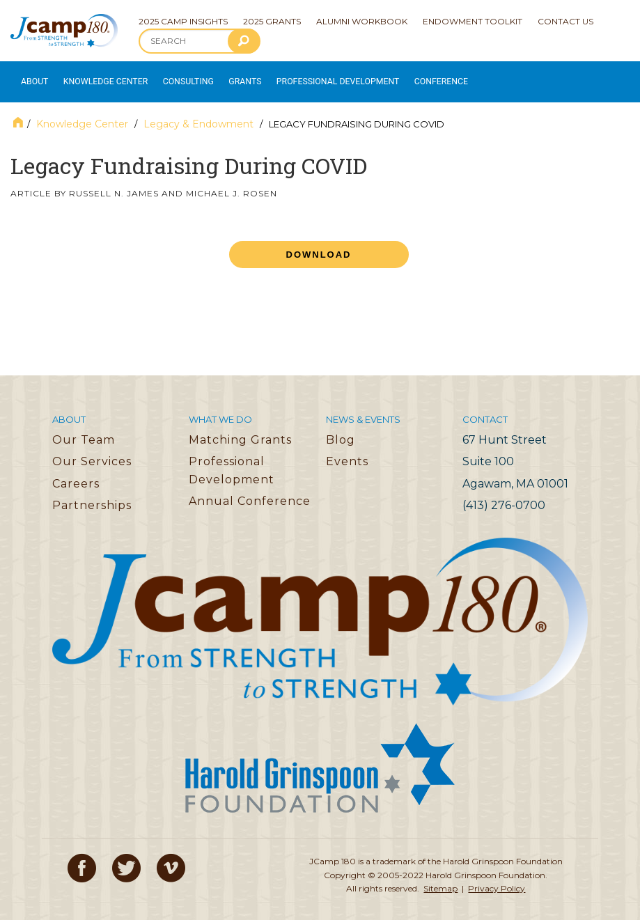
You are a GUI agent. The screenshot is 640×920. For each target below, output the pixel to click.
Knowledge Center (98, 77)
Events (347, 451)
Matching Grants (240, 430)
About (32, 77)
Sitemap (440, 878)
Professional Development (314, 77)
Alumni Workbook (361, 21)
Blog (340, 430)
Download (319, 245)
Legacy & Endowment (198, 114)
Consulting (175, 77)
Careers (76, 474)
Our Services (92, 451)
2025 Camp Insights (183, 21)
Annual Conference (250, 492)
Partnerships (92, 496)
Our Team (83, 430)
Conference (406, 77)
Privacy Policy (496, 878)
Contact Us (565, 21)
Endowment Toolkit (472, 21)
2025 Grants (272, 21)
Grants (229, 77)
